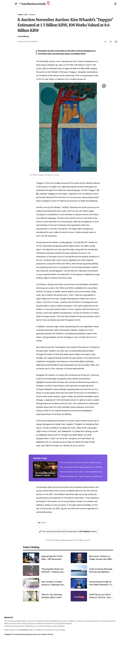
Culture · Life (22, 14)
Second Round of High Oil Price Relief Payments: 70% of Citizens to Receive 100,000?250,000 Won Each (101, 598)
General (32, 14)
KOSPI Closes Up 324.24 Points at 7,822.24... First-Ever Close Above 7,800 (100, 611)
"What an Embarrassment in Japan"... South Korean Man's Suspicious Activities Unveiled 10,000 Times (81, 486)
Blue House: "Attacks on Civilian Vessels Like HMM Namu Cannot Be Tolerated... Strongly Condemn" (100, 573)
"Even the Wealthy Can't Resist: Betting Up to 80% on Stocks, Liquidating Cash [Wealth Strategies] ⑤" (81, 477)
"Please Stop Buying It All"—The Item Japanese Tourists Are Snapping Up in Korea (81, 491)
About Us (8, 632)
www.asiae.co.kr (34, 649)
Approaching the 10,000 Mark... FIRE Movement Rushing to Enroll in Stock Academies (52, 573)
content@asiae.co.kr (25, 645)
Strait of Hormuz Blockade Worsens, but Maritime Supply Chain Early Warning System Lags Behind (100, 585)
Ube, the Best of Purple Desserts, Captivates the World (52, 598)
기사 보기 (42, 538)
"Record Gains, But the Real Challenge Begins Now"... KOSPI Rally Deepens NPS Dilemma (81, 481)
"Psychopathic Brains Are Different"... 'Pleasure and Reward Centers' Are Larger (52, 585)
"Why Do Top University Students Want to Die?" (51, 611)
